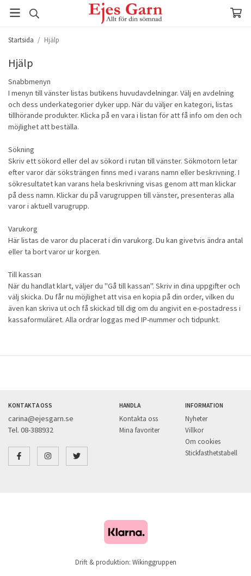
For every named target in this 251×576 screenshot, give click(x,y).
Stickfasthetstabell (211, 453)
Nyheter (196, 418)
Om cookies (203, 441)
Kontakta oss (138, 418)
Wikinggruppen (154, 562)
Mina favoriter (139, 430)
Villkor (194, 430)
